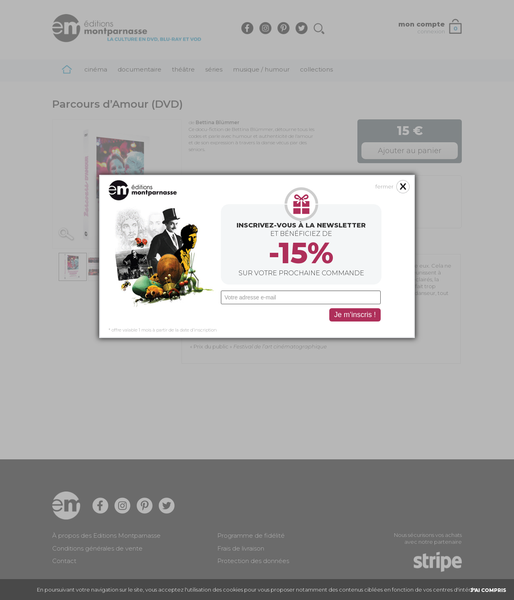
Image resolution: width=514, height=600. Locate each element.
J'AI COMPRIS (488, 590)
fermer (384, 144)
